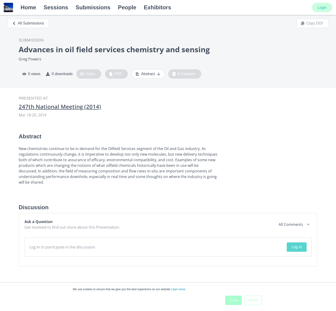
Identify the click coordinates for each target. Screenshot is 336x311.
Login (322, 8)
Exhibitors (157, 7)
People (127, 7)
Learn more (178, 289)
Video (87, 74)
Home (28, 7)
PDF (115, 74)
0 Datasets (184, 74)
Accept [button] (233, 300)
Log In (296, 247)
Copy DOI (312, 23)
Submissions (93, 7)
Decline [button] (253, 300)
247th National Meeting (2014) (60, 106)
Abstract (148, 74)
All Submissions (28, 23)
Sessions (56, 7)
